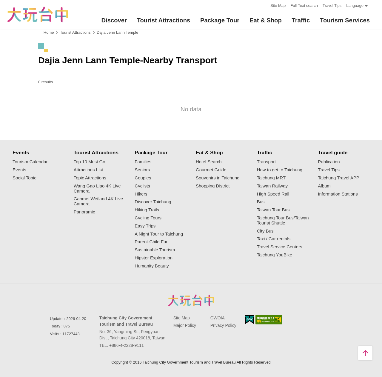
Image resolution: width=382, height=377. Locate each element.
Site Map (278, 5)
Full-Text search (304, 5)
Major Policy (184, 325)
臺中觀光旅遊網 (36, 14)
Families (143, 161)
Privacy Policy (223, 325)
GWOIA (217, 318)
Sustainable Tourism (155, 249)
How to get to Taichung (279, 169)
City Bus (265, 231)
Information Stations (338, 194)
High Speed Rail (273, 194)
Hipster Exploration (153, 258)
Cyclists (142, 186)
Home (49, 32)
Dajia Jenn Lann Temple (117, 32)
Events (19, 169)
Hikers (141, 194)
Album (324, 186)
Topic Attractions (90, 178)
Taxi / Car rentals (274, 238)
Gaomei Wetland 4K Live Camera (98, 201)
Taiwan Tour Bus (273, 209)
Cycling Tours (148, 218)
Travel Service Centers (279, 246)
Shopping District (212, 186)
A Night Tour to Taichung (159, 234)
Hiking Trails (147, 209)
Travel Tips (332, 5)
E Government (249, 319)
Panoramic (84, 212)
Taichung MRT (271, 178)
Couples (143, 178)
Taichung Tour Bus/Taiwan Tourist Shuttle (283, 220)
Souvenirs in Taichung (217, 178)
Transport (266, 161)
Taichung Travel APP (338, 178)
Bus (261, 201)
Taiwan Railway (272, 186)
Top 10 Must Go (89, 161)
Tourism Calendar (30, 161)
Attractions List (88, 169)
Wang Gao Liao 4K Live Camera (97, 188)
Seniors (142, 169)
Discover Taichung (153, 201)
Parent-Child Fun (151, 241)
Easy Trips (145, 226)
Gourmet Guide (211, 169)
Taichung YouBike (274, 255)
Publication (329, 161)
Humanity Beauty (152, 266)
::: (264, 5)
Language (354, 5)
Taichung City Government (191, 300)
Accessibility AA (268, 319)
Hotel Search (209, 161)
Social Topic (24, 178)
